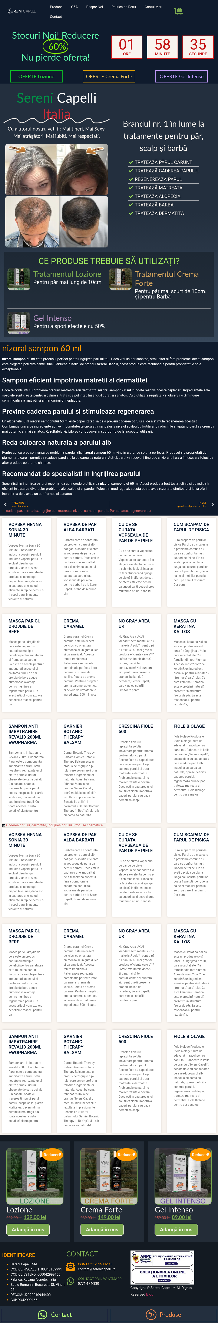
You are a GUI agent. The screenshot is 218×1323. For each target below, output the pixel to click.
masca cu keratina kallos (185, 626)
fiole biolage (189, 726)
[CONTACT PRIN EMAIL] (70, 1266)
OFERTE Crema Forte (109, 76)
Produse (56, 7)
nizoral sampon (84, 511)
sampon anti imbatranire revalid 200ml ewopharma (25, 734)
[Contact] (42, 1314)
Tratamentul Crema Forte (167, 278)
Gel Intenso (52, 318)
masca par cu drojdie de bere (24, 626)
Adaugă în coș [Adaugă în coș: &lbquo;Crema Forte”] (102, 1230)
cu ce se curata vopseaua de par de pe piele (136, 532)
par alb (103, 511)
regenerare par (140, 511)
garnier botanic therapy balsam (73, 734)
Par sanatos (119, 511)
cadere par (14, 511)
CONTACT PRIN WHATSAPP (100, 1278)
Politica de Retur (124, 7)
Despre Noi (94, 7)
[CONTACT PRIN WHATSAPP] (70, 1281)
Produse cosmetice (88, 825)
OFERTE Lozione (36, 76)
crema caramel (74, 623)
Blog (149, 1294)
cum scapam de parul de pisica (191, 527)
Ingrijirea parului (60, 825)
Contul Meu (153, 7)
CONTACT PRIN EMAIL (95, 1264)
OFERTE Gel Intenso (182, 76)
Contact (56, 17)
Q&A (74, 7)
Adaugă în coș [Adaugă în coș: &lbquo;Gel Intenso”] (176, 1230)
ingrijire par (48, 511)
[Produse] (151, 1314)
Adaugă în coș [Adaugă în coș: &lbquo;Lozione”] (28, 1230)
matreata (65, 511)
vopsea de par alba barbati (80, 527)
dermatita (31, 511)
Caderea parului (18, 825)
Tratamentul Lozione (67, 274)
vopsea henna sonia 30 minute (25, 530)
